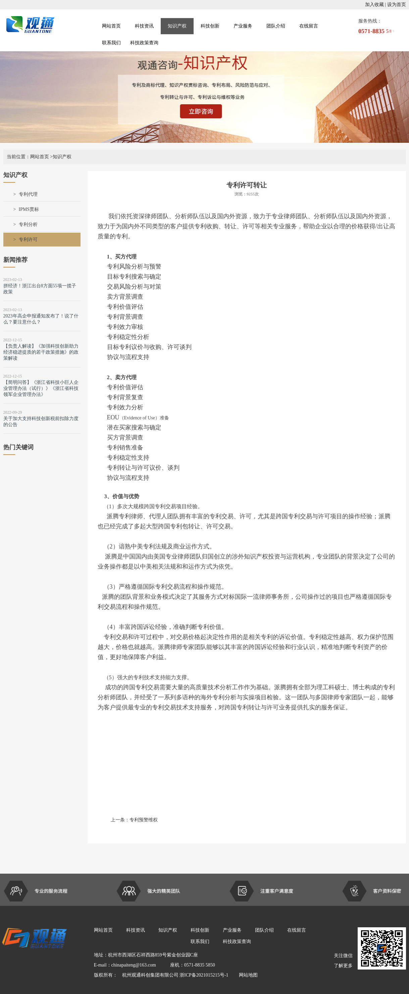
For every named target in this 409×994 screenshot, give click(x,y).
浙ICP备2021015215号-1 (204, 975)
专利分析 (28, 224)
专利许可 (28, 239)
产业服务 (243, 25)
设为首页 (396, 4)
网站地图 (246, 975)
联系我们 (111, 42)
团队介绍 (275, 25)
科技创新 (210, 25)
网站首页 (111, 25)
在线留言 (308, 25)
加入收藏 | (375, 4)
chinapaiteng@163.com (133, 965)
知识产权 (177, 25)
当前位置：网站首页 (28, 156)
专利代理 (28, 194)
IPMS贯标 (29, 209)
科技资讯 (144, 25)
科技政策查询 (144, 42)
